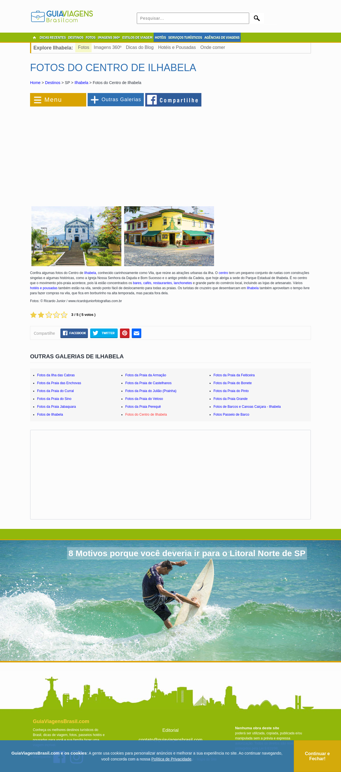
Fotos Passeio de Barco (231, 414)
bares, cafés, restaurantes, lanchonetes (162, 283)
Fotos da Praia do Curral (55, 391)
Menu (53, 99)
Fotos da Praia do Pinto (231, 391)
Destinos (52, 82)
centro (223, 273)
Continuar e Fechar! (317, 756)
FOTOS (91, 37)
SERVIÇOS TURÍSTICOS (185, 37)
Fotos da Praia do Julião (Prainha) (150, 391)
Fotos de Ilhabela (50, 414)
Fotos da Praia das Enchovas (59, 383)
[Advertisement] (91, 153)
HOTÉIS (160, 37)
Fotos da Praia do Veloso (144, 399)
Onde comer (212, 47)
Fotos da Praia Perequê (143, 407)
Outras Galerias (121, 99)
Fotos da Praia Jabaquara (56, 407)
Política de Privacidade (171, 759)
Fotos (83, 47)
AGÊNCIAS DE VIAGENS (221, 37)
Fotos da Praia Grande (230, 399)
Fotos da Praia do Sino (54, 399)
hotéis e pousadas (43, 288)
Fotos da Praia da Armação (145, 375)
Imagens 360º (107, 47)
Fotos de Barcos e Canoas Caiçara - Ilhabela (247, 407)
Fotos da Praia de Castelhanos (148, 383)
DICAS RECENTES (53, 37)
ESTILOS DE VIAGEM (137, 37)
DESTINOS (75, 37)
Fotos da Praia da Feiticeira (234, 375)
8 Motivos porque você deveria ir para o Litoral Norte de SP (187, 553)
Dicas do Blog (140, 47)
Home (35, 82)
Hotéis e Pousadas (177, 47)
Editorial (170, 730)
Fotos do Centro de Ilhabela (146, 414)
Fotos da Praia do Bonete (232, 383)
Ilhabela (81, 82)
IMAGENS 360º (109, 37)
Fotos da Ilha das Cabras (56, 375)
